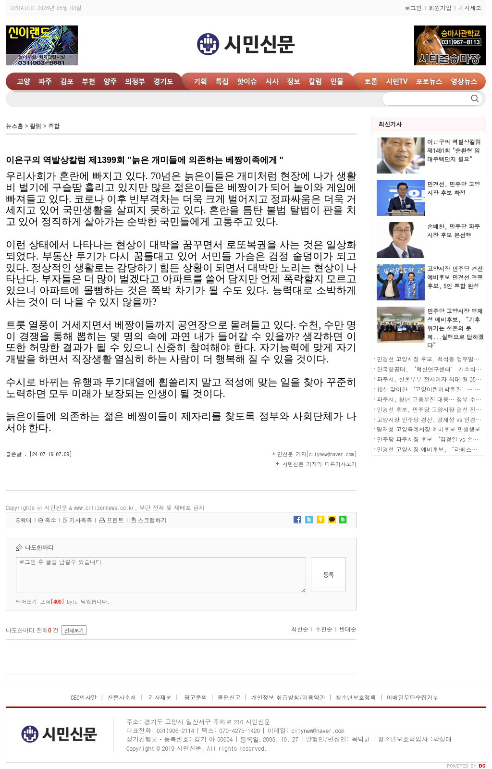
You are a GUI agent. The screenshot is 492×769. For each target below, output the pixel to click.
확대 (26, 520)
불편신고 (229, 697)
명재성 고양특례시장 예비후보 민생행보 (428, 429)
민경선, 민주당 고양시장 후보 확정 (453, 188)
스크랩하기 (152, 520)
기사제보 (469, 7)
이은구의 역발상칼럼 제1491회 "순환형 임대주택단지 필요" (454, 150)
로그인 (413, 7)
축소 (50, 520)
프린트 (115, 520)
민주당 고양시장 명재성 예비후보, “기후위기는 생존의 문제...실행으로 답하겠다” (455, 328)
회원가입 (440, 7)
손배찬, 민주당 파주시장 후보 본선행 (453, 230)
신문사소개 (121, 697)
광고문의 (194, 697)
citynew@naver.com (317, 730)
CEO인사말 (84, 697)
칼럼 (35, 126)
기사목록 (80, 520)
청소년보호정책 (356, 697)
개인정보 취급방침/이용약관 (288, 697)
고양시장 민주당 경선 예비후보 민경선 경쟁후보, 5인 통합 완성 (455, 277)
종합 (54, 126)
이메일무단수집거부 (412, 697)
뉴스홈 (14, 126)
